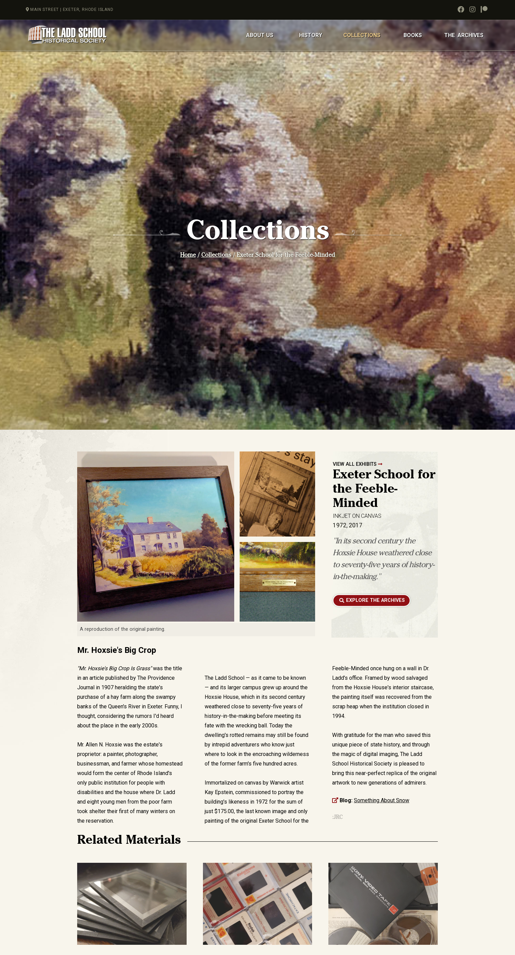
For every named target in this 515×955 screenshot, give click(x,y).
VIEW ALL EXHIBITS (357, 464)
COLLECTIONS (361, 35)
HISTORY (310, 35)
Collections (216, 256)
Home (188, 256)
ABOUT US (259, 35)
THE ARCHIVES (463, 35)
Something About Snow (381, 800)
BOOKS (413, 35)
